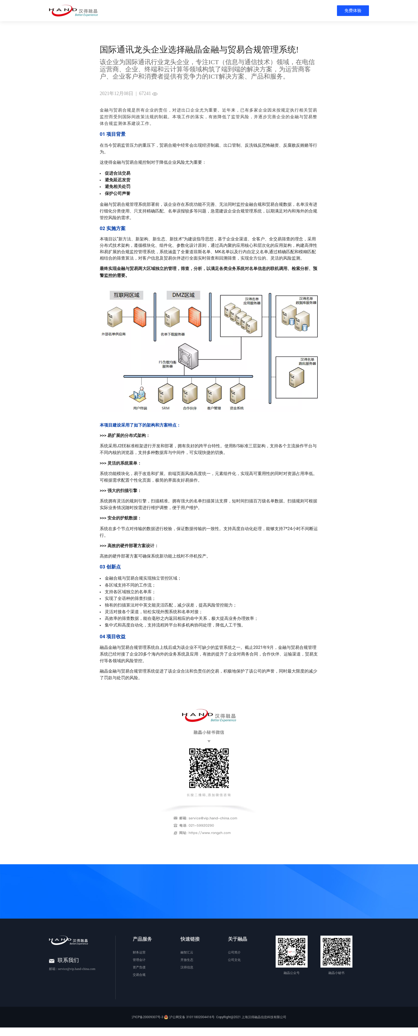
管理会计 (139, 968)
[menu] (252, 10)
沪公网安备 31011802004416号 (191, 1025)
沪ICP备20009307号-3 (147, 1025)
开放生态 (186, 968)
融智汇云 (186, 961)
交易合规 (139, 983)
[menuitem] (114, 10)
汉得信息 (186, 976)
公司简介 (234, 961)
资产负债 (139, 976)
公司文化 (234, 968)
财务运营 (139, 961)
